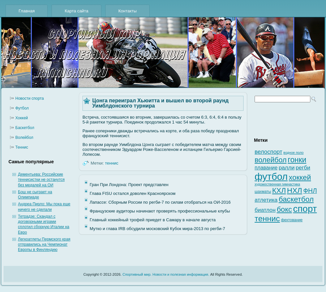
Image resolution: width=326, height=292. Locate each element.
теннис (111, 163)
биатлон (265, 210)
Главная (27, 10)
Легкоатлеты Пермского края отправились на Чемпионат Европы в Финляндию (44, 244)
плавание (266, 167)
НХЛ (294, 190)
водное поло (293, 152)
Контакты (127, 10)
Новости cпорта (29, 98)
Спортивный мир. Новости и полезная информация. (166, 274)
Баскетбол (24, 127)
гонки (297, 159)
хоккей (300, 177)
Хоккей (21, 118)
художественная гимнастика (277, 184)
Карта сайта (76, 10)
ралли (287, 167)
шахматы (263, 191)
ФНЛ (310, 190)
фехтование (292, 220)
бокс (284, 209)
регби (303, 168)
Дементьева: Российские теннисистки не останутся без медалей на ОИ (41, 179)
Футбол (22, 108)
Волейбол (24, 137)
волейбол (271, 160)
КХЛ (279, 190)
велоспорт (268, 152)
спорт (305, 209)
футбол (271, 176)
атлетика (266, 200)
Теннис (21, 147)
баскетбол (296, 199)
